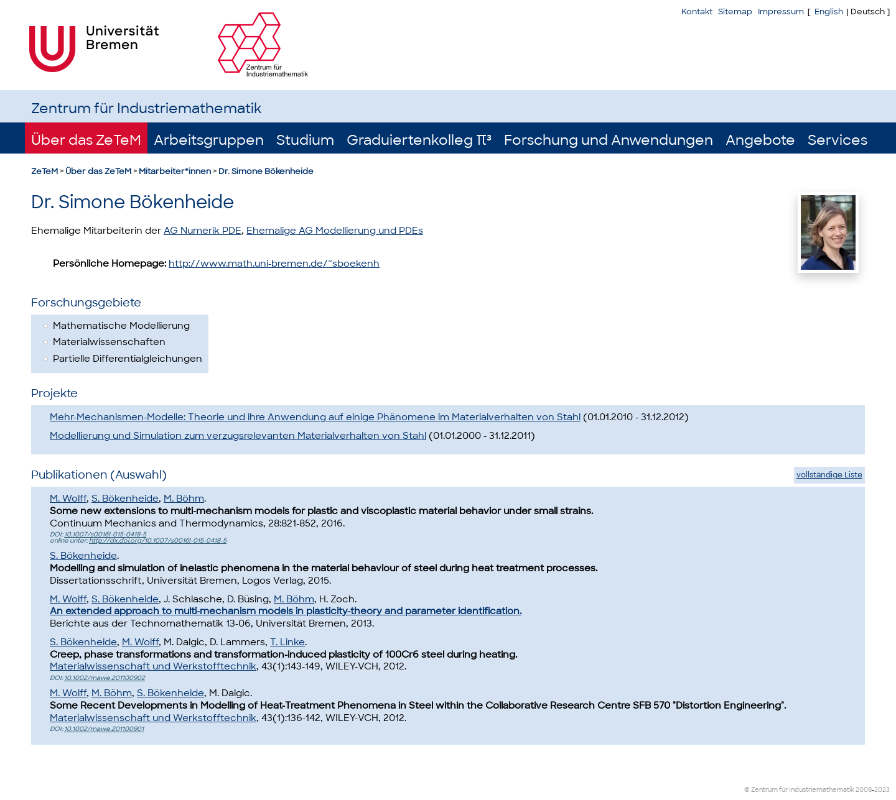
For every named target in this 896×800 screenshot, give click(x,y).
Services (837, 140)
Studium (305, 140)
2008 (864, 790)
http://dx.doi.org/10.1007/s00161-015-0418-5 (157, 540)
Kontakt (696, 11)
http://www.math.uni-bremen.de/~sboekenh (274, 263)
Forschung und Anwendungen (608, 140)
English (828, 11)
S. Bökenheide (125, 498)
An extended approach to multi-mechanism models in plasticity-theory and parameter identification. (285, 611)
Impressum (781, 11)
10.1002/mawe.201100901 (104, 729)
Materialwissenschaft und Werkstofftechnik (153, 666)
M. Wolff (68, 498)
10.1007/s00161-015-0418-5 (105, 534)
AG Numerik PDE (202, 230)
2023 (882, 790)
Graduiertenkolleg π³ (419, 140)
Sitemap (735, 11)
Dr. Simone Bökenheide (266, 171)
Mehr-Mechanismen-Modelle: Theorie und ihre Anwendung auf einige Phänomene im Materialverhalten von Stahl (315, 417)
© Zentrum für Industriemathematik (799, 790)
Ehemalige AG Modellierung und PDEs (334, 230)
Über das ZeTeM (86, 140)
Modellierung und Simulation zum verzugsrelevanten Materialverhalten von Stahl (238, 436)
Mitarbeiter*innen (175, 171)
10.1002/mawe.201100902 (104, 678)
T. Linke (287, 642)
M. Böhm (184, 498)
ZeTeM (44, 171)
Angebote (760, 140)
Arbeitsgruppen (209, 140)
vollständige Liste (829, 475)
